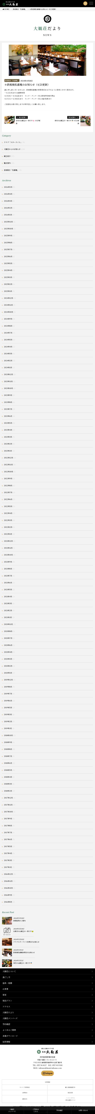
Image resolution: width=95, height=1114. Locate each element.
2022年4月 (8, 513)
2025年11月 (8, 222)
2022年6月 (8, 499)
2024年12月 (8, 298)
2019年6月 (8, 700)
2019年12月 (8, 679)
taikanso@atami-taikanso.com (50, 1068)
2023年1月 (8, 451)
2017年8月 (8, 825)
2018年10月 (8, 735)
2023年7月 (8, 409)
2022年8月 (8, 485)
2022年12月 (8, 457)
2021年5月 (8, 589)
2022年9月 (8, 478)
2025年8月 (8, 242)
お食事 (5, 989)
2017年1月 (8, 867)
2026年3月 (8, 201)
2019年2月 (8, 721)
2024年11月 (8, 305)
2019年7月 (8, 693)
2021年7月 (8, 575)
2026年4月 (8, 194)
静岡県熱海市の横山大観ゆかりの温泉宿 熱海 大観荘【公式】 (47, 1050)
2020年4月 (8, 652)
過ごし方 (6, 977)
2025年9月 (8, 235)
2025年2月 (8, 284)
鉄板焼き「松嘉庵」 (12, 80)
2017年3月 (8, 860)
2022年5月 (8, 506)
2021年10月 (8, 555)
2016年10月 (8, 888)
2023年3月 (8, 437)
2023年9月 (8, 395)
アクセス (6, 1006)
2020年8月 (8, 631)
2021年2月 (8, 610)
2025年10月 (8, 228)
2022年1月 (8, 534)
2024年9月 (8, 319)
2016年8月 (8, 902)
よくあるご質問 (9, 1030)
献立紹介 (7, 156)
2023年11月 (8, 381)
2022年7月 (8, 492)
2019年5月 (8, 707)
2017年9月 (8, 818)
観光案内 (7, 163)
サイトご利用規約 (25, 1087)
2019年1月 (8, 728)
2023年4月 (8, 430)
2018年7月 (8, 756)
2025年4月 (8, 270)
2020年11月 (8, 624)
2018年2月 (8, 791)
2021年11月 (8, 548)
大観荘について (9, 971)
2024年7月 (8, 333)
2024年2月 (8, 360)
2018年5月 (8, 770)
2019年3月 (8, 714)
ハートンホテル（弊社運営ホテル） (70, 1099)
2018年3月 (8, 784)
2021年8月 (8, 568)
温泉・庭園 (7, 983)
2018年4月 (8, 777)
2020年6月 (8, 645)
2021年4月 (8, 596)
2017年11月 (8, 805)
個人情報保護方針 (70, 1087)
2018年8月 (8, 749)
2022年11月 (8, 464)
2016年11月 (8, 881)
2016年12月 (8, 874)
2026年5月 (8, 187)
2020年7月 (8, 638)
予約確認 (6, 1024)
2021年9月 (8, 562)
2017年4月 (8, 853)
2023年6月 (8, 416)
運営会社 (24, 1099)
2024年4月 (8, 346)
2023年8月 (8, 402)
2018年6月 (8, 763)
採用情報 (6, 1041)
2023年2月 (8, 444)
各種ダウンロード (10, 1036)
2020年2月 (8, 666)
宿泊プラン (7, 1000)
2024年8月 (8, 326)
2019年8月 (8, 686)
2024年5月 (8, 339)
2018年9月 (8, 742)
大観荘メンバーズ (10, 1018)
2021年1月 (8, 617)
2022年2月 (8, 527)
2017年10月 (8, 811)
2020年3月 (8, 659)
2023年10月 (8, 388)
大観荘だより (8, 1012)
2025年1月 (8, 291)
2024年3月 (8, 353)
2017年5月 (8, 846)
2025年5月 (8, 263)
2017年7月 (8, 832)
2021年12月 (8, 541)
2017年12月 (8, 798)
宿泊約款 (70, 1093)
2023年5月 (8, 423)
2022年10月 (8, 471)
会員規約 (24, 1093)
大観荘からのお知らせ (12, 149)
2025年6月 (8, 256)
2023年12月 (8, 374)
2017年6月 (8, 839)
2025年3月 (8, 277)
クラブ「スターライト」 (13, 142)
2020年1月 (8, 673)
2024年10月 (8, 312)
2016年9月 (8, 895)
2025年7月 (8, 249)
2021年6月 (8, 582)
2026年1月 (8, 214)
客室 (4, 994)
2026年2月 (8, 208)
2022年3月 (8, 520)
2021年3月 (8, 603)
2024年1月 (8, 367)
